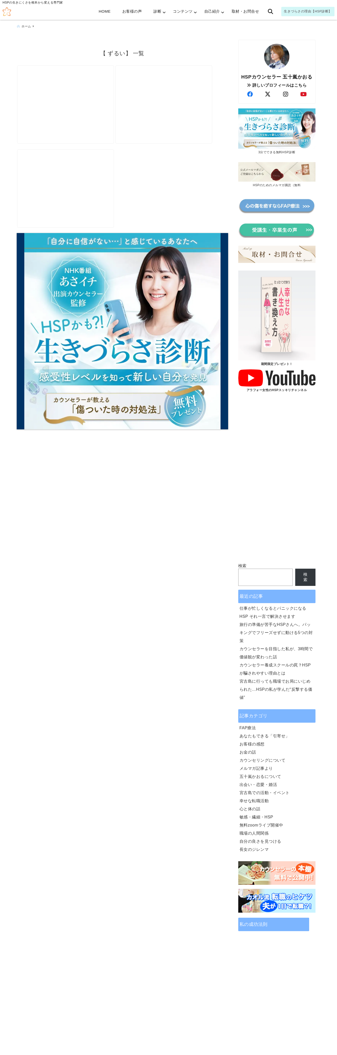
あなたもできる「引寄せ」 (265, 734)
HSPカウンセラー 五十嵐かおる (276, 75)
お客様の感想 (252, 742)
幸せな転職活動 (254, 799)
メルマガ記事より (256, 766)
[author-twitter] (268, 93)
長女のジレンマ (254, 848)
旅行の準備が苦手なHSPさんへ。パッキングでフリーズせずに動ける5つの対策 (276, 631)
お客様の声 (132, 11)
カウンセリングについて (263, 758)
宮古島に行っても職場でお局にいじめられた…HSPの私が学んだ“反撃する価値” (276, 687)
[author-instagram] (286, 93)
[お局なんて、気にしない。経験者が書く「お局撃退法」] (69, 181)
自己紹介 (212, 11)
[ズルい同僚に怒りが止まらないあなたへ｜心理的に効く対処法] (69, 90)
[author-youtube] (304, 93)
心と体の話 (250, 807)
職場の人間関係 (254, 831)
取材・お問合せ (245, 11)
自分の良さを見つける (260, 839)
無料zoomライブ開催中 (261, 823)
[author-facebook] (250, 93)
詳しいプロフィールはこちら (277, 83)
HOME (105, 11)
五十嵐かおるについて (260, 775)
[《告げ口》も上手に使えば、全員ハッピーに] (174, 90)
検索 (242, 564)
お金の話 (248, 750)
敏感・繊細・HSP (256, 815)
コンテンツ (183, 11)
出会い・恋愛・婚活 (258, 783)
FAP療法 (248, 726)
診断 (157, 11)
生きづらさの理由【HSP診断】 (308, 11)
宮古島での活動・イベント (265, 791)
